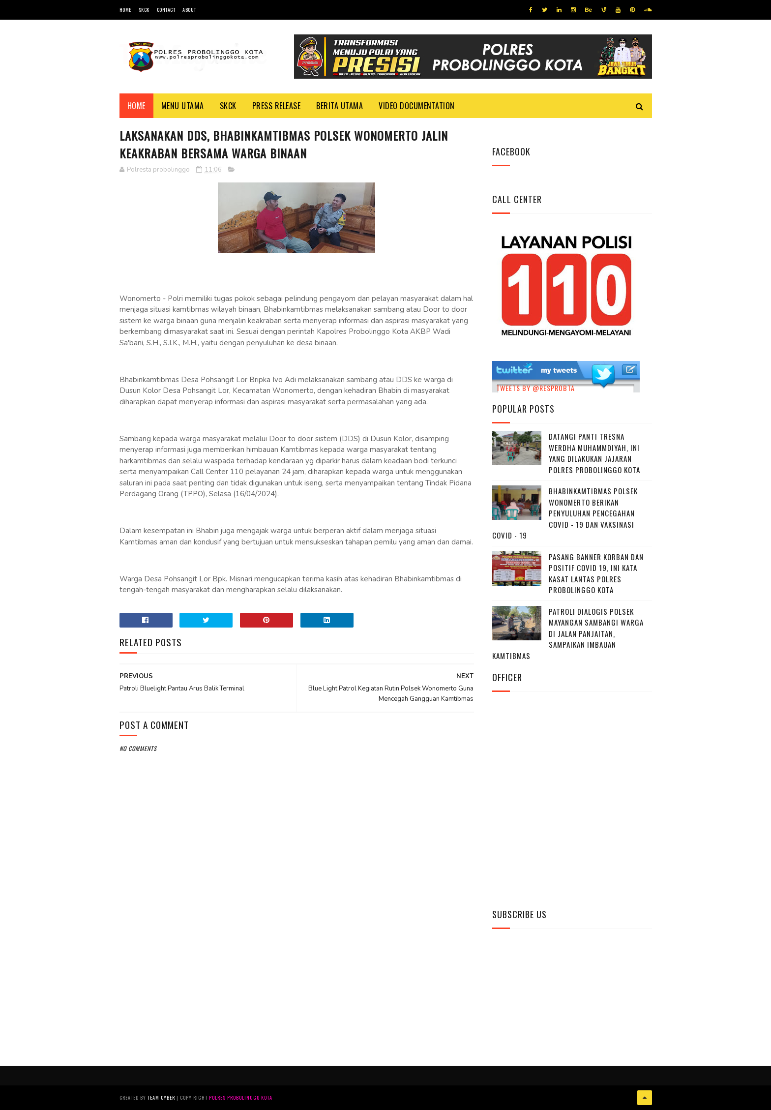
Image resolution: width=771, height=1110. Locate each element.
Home (125, 9)
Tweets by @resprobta (535, 388)
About (189, 9)
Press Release (276, 106)
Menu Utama (182, 106)
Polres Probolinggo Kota (240, 1097)
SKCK (144, 9)
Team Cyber (161, 1097)
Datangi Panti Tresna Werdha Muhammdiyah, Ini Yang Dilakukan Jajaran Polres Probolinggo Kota (594, 453)
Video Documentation (417, 106)
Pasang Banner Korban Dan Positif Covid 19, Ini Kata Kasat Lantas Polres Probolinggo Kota (596, 573)
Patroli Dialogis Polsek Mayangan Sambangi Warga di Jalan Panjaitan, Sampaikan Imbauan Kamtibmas (568, 633)
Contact (166, 9)
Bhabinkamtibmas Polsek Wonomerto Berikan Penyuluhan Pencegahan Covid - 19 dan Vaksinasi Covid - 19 (565, 512)
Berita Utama (339, 106)
